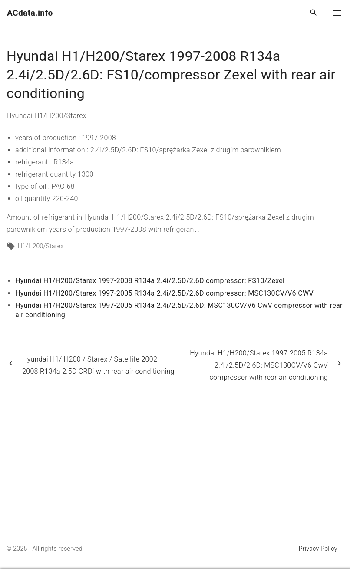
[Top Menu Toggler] (337, 13)
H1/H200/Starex (40, 246)
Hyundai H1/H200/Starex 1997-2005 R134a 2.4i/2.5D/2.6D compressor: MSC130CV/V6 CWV (164, 293)
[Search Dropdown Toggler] (314, 13)
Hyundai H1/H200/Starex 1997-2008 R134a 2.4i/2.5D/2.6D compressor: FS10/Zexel (149, 280)
